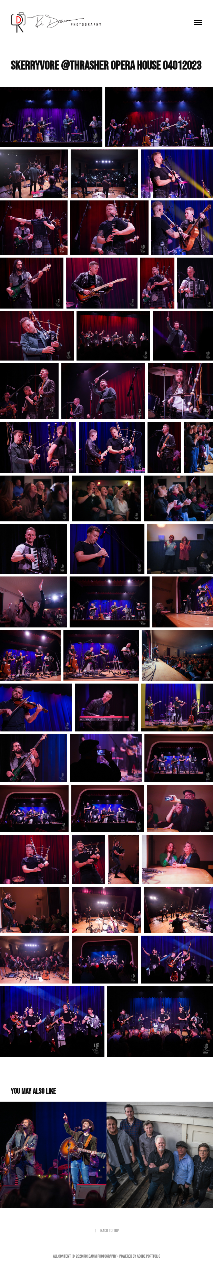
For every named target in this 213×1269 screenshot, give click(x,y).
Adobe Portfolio (148, 1256)
